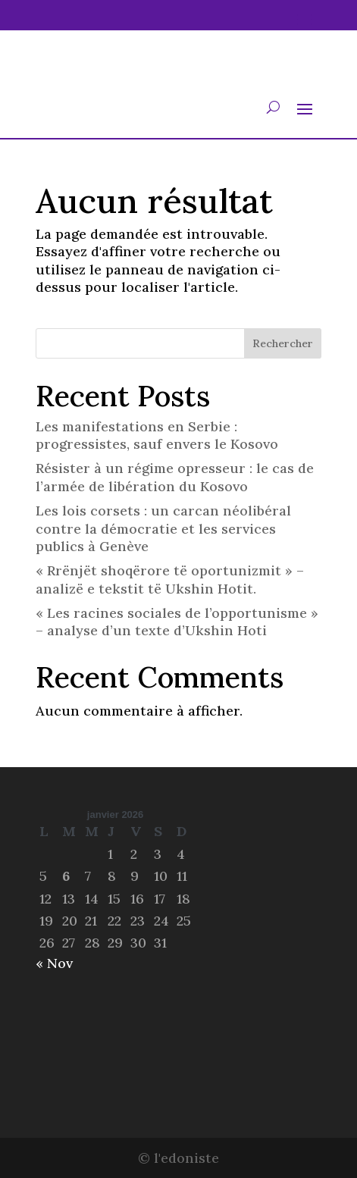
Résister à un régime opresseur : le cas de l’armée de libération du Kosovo (175, 476)
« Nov (54, 963)
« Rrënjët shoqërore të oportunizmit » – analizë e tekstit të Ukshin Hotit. (170, 579)
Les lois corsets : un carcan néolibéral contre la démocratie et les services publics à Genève (163, 528)
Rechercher (282, 343)
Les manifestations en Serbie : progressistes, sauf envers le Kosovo (157, 435)
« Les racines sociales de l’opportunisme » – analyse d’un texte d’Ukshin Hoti (177, 621)
